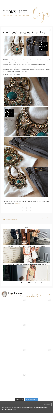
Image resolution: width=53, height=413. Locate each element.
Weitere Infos (17, 203)
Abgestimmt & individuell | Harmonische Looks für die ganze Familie (26, 264)
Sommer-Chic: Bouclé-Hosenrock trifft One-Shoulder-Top (26, 283)
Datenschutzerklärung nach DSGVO (8, 409)
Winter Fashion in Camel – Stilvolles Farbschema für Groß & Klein (26, 246)
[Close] (46, 404)
